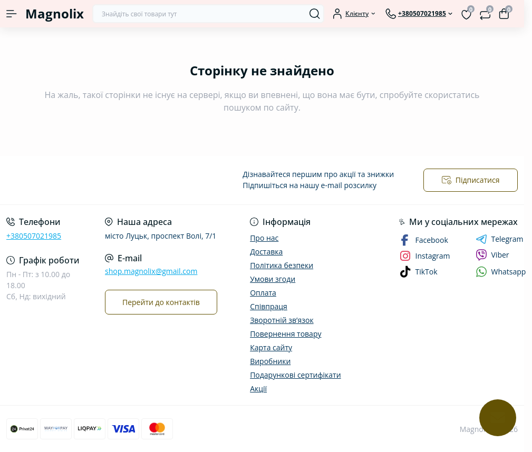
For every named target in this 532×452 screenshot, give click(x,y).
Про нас (264, 238)
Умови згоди (272, 279)
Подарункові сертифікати (295, 375)
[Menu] (11, 13)
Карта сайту (271, 347)
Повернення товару (285, 334)
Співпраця (268, 306)
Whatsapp (501, 271)
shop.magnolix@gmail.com (151, 271)
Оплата (263, 293)
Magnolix (54, 13)
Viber (492, 255)
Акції (258, 389)
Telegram (500, 239)
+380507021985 (33, 236)
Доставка (266, 252)
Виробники (270, 361)
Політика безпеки (281, 265)
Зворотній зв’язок (281, 320)
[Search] (314, 13)
